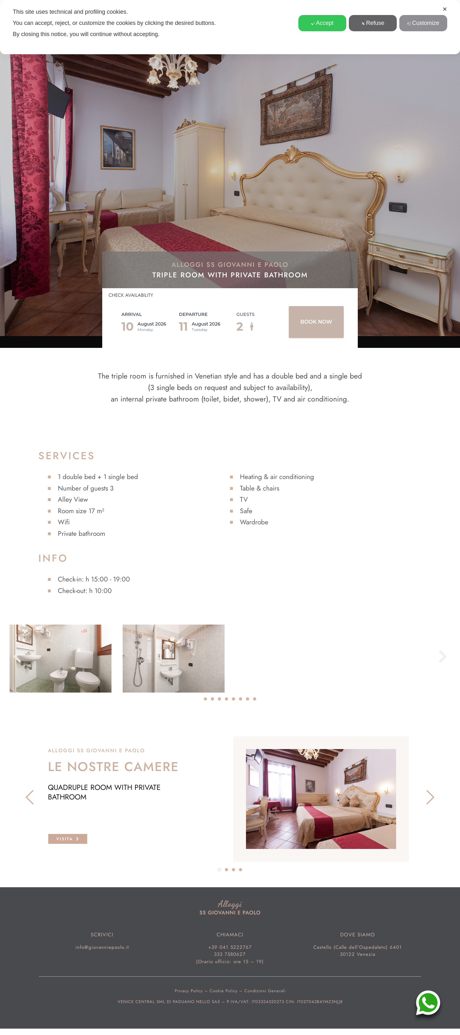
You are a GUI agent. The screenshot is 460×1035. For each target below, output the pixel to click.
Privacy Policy (189, 991)
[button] (17, 656)
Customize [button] (423, 23)
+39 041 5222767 (230, 947)
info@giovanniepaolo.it (102, 947)
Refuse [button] (372, 23)
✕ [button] (444, 9)
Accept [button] (322, 23)
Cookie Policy (224, 991)
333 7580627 (230, 954)
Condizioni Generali (265, 991)
